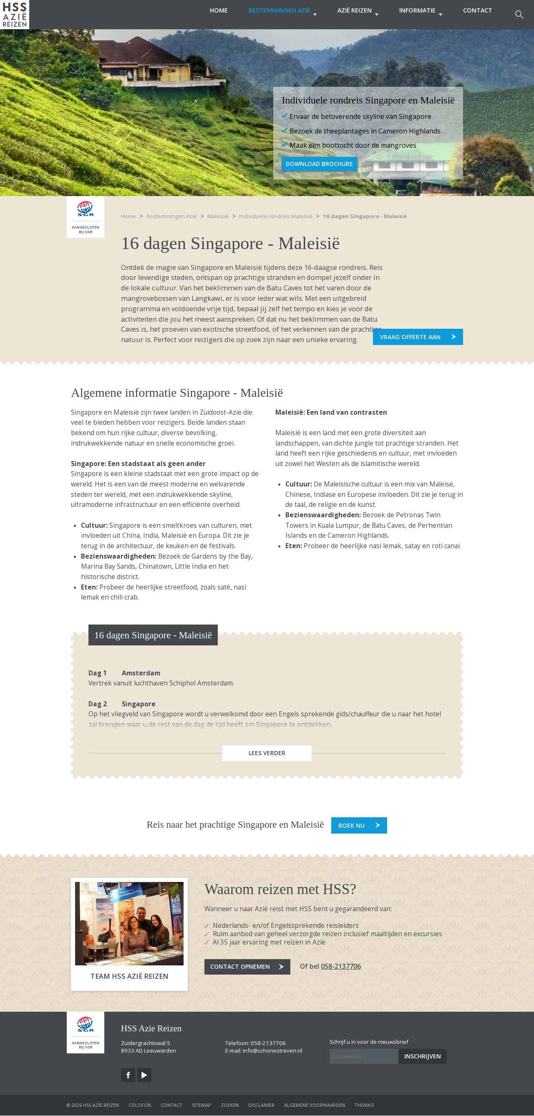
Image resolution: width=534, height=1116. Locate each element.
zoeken (230, 1105)
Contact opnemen (241, 968)
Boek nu (351, 826)
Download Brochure (320, 164)
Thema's (364, 1105)
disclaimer (261, 1105)
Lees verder (267, 754)
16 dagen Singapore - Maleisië (365, 216)
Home (202, 14)
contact (171, 1105)
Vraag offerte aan (410, 337)
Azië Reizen (349, 14)
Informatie (416, 14)
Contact (477, 14)
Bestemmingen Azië (270, 14)
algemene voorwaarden (314, 1105)
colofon (139, 1105)
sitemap (201, 1105)
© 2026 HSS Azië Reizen (93, 1105)
